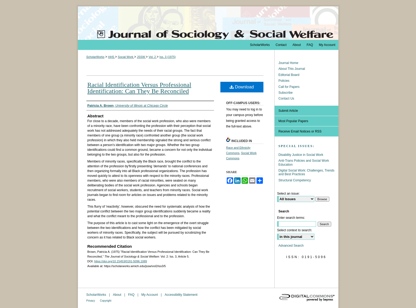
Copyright (105, 300)
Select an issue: (288, 193)
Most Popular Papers (293, 121)
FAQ (131, 295)
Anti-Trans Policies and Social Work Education (304, 162)
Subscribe (286, 93)
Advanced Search (291, 245)
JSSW (141, 56)
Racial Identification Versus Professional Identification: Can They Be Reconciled (139, 88)
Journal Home (289, 63)
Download (242, 87)
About (117, 295)
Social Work (126, 56)
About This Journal (292, 69)
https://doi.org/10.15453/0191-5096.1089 (120, 261)
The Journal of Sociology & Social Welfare (208, 23)
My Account (150, 295)
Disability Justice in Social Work (301, 155)
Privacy (91, 300)
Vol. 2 (153, 56)
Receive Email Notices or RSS (300, 131)
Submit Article (288, 111)
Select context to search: (294, 230)
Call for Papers (289, 87)
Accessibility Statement (181, 295)
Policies (284, 81)
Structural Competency (295, 180)
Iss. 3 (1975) (167, 56)
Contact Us (286, 98)
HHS (111, 56)
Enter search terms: (291, 218)
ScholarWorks (95, 56)
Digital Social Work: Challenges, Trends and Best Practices (307, 172)
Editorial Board (289, 75)
